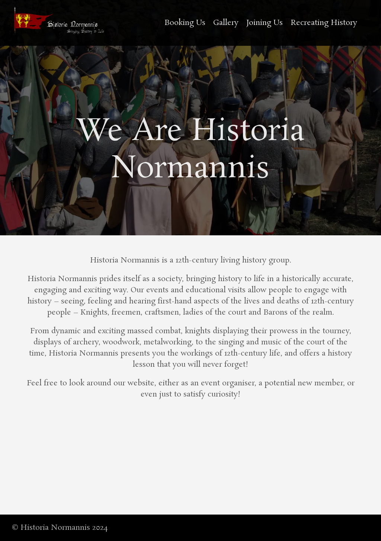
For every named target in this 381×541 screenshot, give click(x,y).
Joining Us (264, 22)
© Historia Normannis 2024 (60, 527)
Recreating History (324, 22)
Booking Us (184, 22)
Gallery (225, 22)
